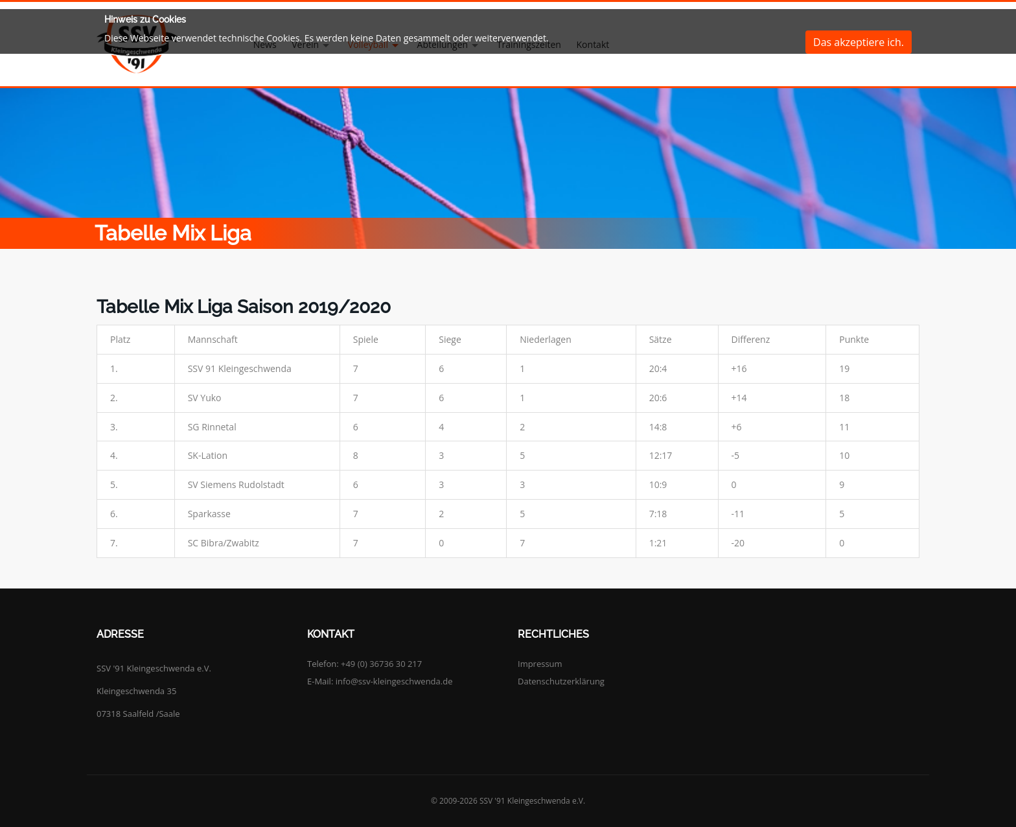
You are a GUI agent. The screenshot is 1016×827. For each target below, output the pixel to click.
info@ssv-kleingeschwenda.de (394, 681)
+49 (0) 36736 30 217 (381, 664)
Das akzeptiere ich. (858, 42)
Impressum (540, 664)
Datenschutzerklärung (561, 681)
